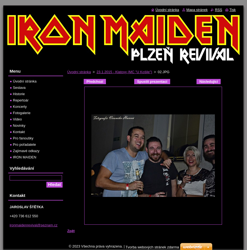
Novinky (19, 125)
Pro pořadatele (24, 144)
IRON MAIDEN (24, 157)
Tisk (232, 10)
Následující (208, 81)
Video (17, 119)
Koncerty (20, 107)
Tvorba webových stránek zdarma (152, 247)
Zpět (71, 231)
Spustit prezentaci (152, 81)
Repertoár (21, 100)
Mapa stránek (197, 10)
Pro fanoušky (23, 138)
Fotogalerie (21, 113)
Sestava (19, 88)
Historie (19, 94)
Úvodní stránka (79, 72)
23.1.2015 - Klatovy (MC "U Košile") (124, 72)
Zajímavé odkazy (26, 151)
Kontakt (19, 132)
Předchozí (94, 81)
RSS (218, 10)
